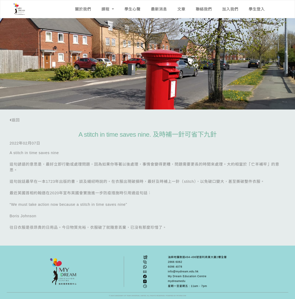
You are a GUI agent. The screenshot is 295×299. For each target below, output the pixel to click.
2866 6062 (175, 261)
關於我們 (83, 9)
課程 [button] (106, 9)
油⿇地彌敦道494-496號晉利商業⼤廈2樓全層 (197, 257)
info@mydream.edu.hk (183, 271)
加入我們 (230, 9)
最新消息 (159, 9)
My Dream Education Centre (187, 276)
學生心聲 (132, 9)
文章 (181, 9)
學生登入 (257, 9)
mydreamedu (177, 281)
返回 (15, 120)
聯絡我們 (204, 9)
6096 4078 (175, 266)
